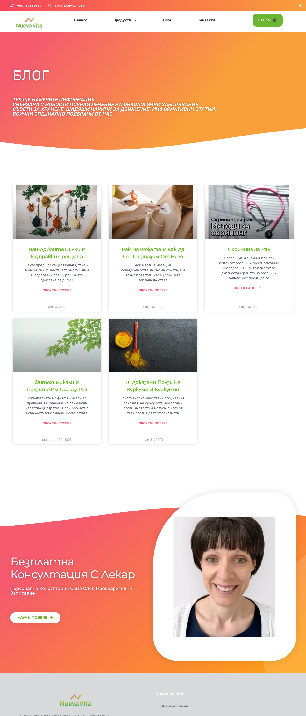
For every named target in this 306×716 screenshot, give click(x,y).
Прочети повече (57, 290)
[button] (35, 617)
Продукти (125, 20)
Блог (167, 20)
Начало (80, 20)
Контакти (206, 20)
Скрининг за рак (249, 249)
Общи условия (174, 706)
